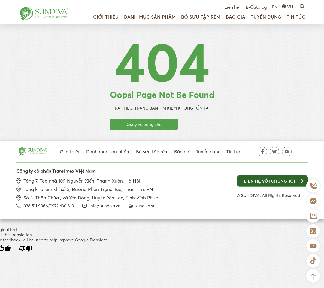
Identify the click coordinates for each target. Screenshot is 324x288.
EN (275, 7)
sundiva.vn (145, 205)
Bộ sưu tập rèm (200, 17)
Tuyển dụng (266, 17)
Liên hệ (232, 7)
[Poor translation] (25, 249)
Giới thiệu (106, 17)
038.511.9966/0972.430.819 (48, 205)
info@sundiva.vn (104, 205)
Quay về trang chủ (143, 124)
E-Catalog (256, 7)
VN (290, 7)
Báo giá (235, 17)
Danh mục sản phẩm (150, 17)
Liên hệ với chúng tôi (274, 181)
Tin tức (296, 17)
